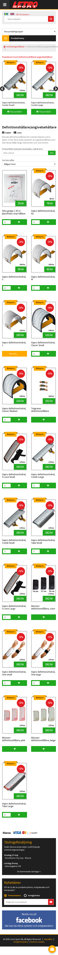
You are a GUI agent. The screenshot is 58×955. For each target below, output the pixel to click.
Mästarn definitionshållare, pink (13, 739)
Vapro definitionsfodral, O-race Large (14, 607)
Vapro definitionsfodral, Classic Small (43, 344)
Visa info (11, 353)
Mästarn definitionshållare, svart (43, 607)
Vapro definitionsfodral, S (14, 278)
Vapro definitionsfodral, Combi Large (43, 475)
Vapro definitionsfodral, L (14, 344)
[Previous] (2, 88)
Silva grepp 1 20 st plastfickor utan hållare (13, 212)
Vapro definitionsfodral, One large (43, 673)
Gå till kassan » (23, 14)
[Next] (55, 88)
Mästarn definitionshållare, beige (43, 739)
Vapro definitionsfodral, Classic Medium (14, 410)
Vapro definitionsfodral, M (43, 278)
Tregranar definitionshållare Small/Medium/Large (41, 410)
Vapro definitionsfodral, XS (43, 212)
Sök (51, 152)
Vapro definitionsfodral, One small (14, 673)
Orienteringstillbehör (15, 47)
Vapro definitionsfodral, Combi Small (14, 541)
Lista (17, 132)
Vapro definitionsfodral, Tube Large (14, 805)
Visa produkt (14, 111)
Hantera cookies (37, 942)
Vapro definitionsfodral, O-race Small (14, 475)
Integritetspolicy (21, 942)
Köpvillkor (48, 939)
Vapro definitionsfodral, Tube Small (43, 541)
